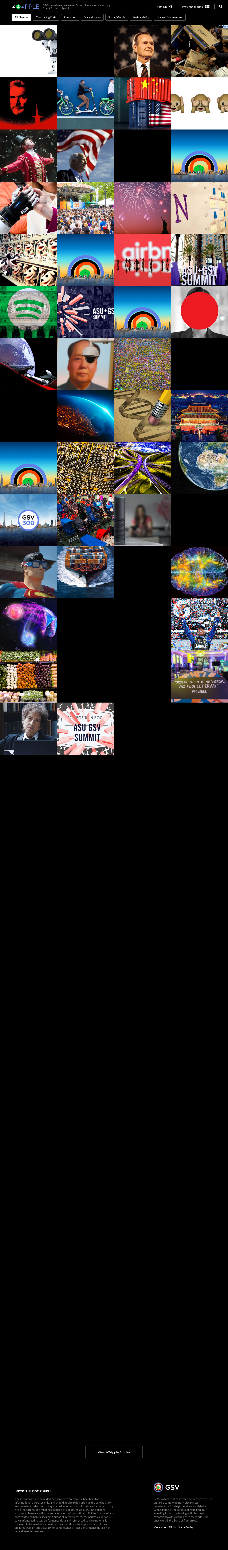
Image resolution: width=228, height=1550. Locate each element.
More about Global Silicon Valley (174, 1527)
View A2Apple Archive (114, 1452)
